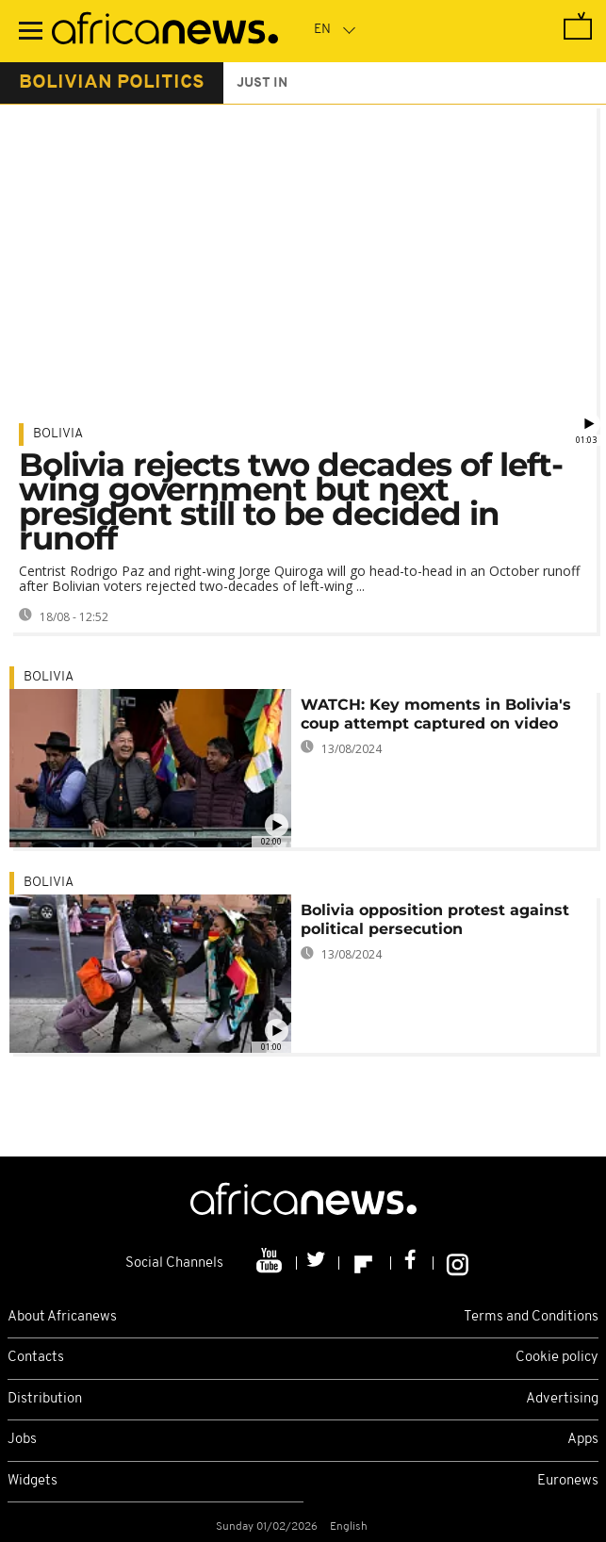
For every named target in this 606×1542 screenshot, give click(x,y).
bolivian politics (112, 83)
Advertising (562, 1399)
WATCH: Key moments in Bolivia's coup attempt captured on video (436, 714)
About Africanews (62, 1317)
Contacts (36, 1358)
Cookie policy (557, 1358)
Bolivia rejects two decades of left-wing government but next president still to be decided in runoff (291, 501)
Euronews (567, 1481)
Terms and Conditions (531, 1317)
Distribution (45, 1399)
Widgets (32, 1481)
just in (262, 83)
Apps (582, 1440)
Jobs (22, 1440)
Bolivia (58, 434)
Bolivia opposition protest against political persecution (435, 919)
